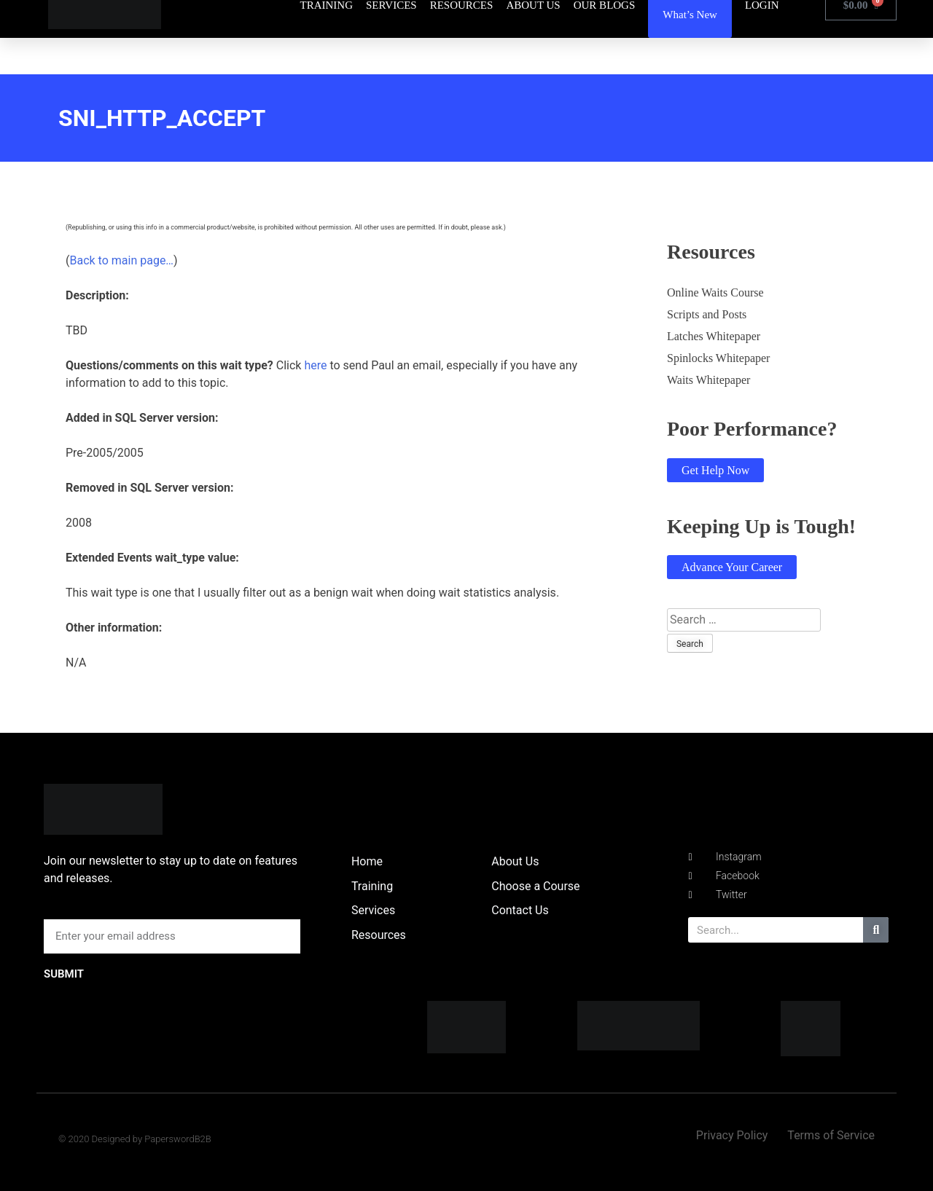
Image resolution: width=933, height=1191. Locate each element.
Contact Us (520, 910)
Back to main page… (121, 260)
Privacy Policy (732, 1135)
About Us (515, 861)
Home (367, 861)
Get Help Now (715, 470)
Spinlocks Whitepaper (718, 358)
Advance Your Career (732, 567)
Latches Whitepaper (713, 336)
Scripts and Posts (706, 314)
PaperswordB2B (177, 1138)
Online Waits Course (715, 292)
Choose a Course (535, 886)
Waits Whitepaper (708, 380)
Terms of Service (831, 1135)
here (315, 365)
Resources (378, 935)
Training (372, 886)
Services (373, 910)
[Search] (876, 930)
